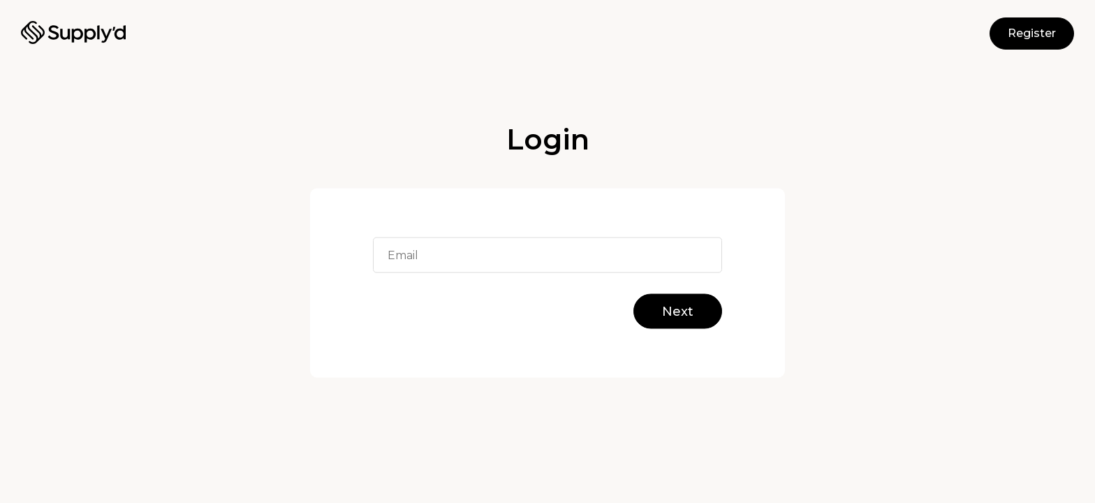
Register (1032, 33)
